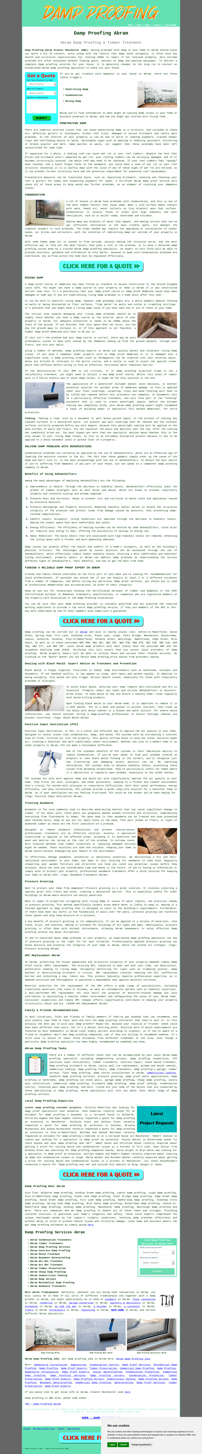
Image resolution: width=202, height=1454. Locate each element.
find (35, 1192)
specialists (55, 1313)
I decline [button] (123, 1445)
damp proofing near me (73, 1143)
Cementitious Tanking (121, 1379)
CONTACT (157, 25)
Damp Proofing (48, 1368)
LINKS (138, 25)
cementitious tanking (161, 1073)
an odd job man (65, 1306)
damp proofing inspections (149, 1058)
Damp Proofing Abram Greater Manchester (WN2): (57, 50)
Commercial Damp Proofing (137, 1368)
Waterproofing (123, 1382)
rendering (46, 1303)
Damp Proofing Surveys (107, 1375)
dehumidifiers (149, 527)
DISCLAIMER (170, 25)
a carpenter (132, 1306)
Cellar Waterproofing (107, 1372)
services (165, 653)
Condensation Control (104, 1365)
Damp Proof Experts (74, 1368)
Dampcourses (78, 1365)
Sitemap (27, 1429)
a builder (100, 1306)
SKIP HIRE (117, 1310)
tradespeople (108, 1296)
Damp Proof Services (136, 1365)
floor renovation (144, 1299)
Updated (61, 1429)
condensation (139, 201)
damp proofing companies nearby (92, 1150)
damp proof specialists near (45, 1111)
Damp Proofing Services (68, 1375)
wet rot (88, 157)
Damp (28, 546)
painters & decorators (125, 1303)
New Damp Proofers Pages (44, 1429)
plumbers (110, 1299)
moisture (54, 502)
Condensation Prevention (142, 1372)
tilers (29, 1310)
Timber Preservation (103, 1368)
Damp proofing (34, 632)
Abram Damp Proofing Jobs (133, 1359)
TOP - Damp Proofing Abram (43, 1404)
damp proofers (95, 646)
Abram (83, 632)
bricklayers (57, 1310)
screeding (31, 1306)
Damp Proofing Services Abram (55, 1232)
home (114, 1292)
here (90, 1225)
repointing (88, 1310)
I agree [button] (112, 1445)
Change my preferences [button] (141, 1445)
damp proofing (47, 64)
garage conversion (81, 1303)
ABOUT (147, 25)
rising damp (68, 969)
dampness (108, 74)
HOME (130, 25)
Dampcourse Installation (50, 1365)
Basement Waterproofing (56, 1382)
